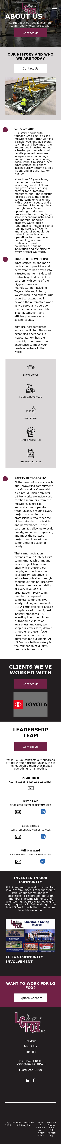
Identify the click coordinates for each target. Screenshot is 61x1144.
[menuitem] (30, 1041)
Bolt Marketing (51, 1133)
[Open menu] (54, 8)
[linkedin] (43, 812)
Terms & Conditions (40, 1126)
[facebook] (33, 1081)
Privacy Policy (41, 1134)
